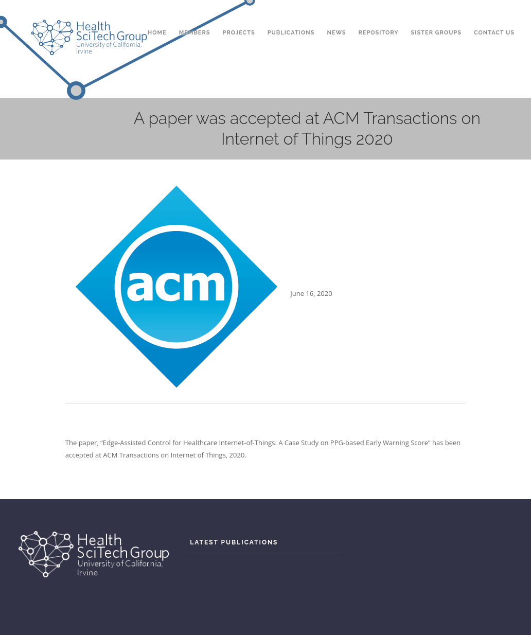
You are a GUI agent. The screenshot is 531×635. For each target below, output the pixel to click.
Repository (379, 15)
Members (194, 15)
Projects (239, 15)
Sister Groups (436, 15)
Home (157, 15)
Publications (291, 15)
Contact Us (494, 15)
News (336, 15)
